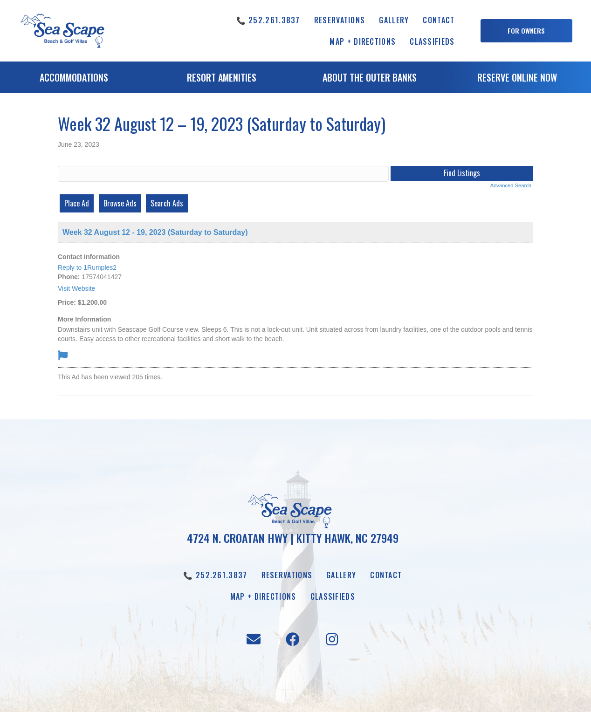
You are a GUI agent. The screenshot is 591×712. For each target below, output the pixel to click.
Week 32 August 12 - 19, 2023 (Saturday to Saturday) (154, 232)
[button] (526, 30)
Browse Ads (120, 203)
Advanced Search (510, 185)
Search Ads (167, 203)
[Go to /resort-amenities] (222, 80)
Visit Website (76, 288)
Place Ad (76, 203)
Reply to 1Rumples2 (87, 267)
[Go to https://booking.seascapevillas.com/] (517, 80)
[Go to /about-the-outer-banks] (369, 80)
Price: (67, 302)
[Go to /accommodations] (74, 80)
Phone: (69, 277)
